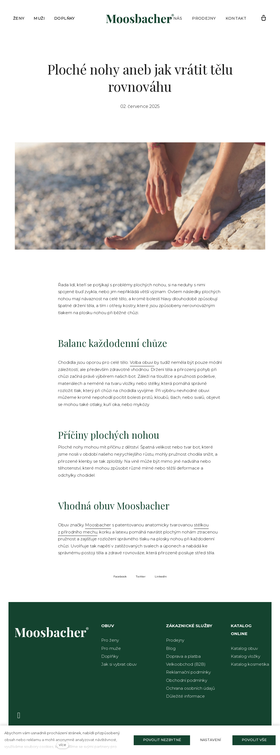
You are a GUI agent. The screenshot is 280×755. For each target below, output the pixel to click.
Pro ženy (110, 640)
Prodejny (175, 640)
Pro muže (111, 648)
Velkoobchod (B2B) (186, 664)
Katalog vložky (245, 656)
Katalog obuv (244, 648)
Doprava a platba (183, 656)
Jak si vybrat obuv (119, 664)
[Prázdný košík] (264, 18)
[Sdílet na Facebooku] (120, 578)
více (62, 745)
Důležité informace (185, 696)
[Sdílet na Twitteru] (140, 578)
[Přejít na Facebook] (19, 715)
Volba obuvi (142, 364)
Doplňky (109, 656)
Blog (171, 648)
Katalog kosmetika (250, 664)
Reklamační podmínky (188, 672)
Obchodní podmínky (186, 680)
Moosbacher (98, 527)
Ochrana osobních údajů (190, 688)
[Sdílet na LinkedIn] (161, 578)
